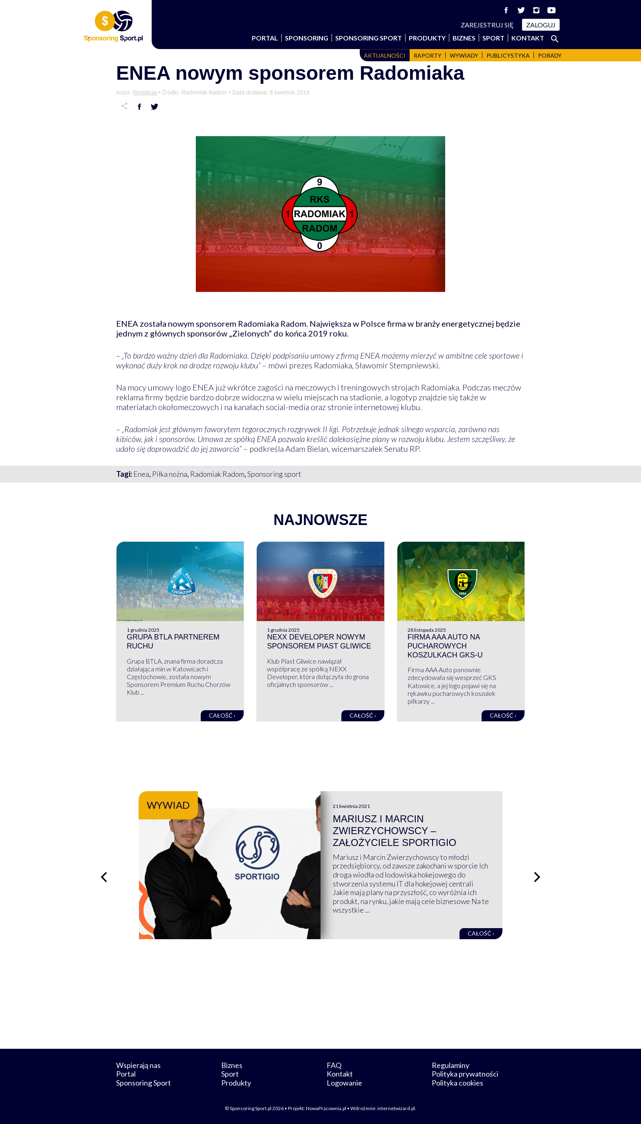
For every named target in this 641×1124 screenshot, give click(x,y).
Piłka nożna (169, 473)
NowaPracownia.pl (326, 1108)
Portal (265, 38)
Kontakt (527, 38)
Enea (141, 473)
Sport (493, 38)
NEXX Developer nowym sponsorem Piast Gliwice (319, 641)
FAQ (334, 1065)
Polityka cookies (457, 1082)
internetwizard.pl (396, 1108)
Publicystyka (508, 55)
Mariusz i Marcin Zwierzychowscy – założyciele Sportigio (394, 830)
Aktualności (385, 55)
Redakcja (145, 92)
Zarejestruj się (487, 25)
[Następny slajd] (537, 877)
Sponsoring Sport (368, 38)
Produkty (427, 38)
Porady (550, 55)
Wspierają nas (138, 1065)
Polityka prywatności (465, 1073)
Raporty (428, 55)
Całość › (222, 715)
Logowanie (344, 1082)
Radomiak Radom (217, 473)
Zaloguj (541, 25)
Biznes (464, 38)
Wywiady (464, 55)
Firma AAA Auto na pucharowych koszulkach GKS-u (445, 646)
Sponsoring (306, 38)
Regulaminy (450, 1065)
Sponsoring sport (274, 473)
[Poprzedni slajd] (104, 877)
